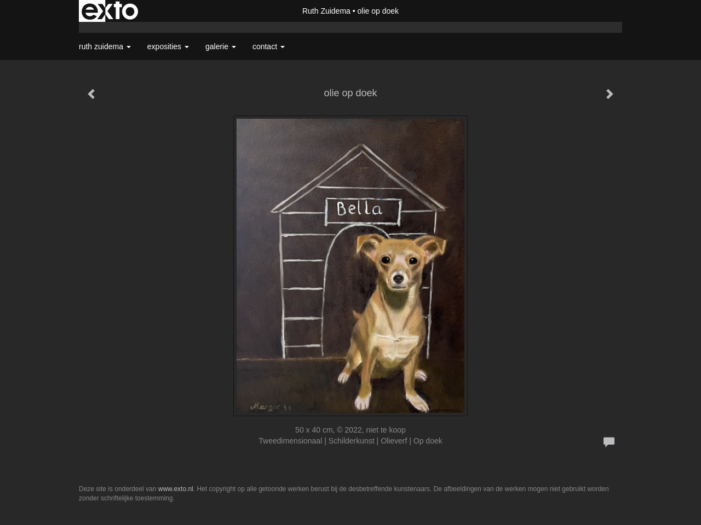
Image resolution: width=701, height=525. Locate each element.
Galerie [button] (220, 46)
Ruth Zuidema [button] (105, 46)
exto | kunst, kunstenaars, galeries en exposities (110, 11)
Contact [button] (268, 46)
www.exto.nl (175, 489)
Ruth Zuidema (326, 11)
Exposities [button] (168, 46)
